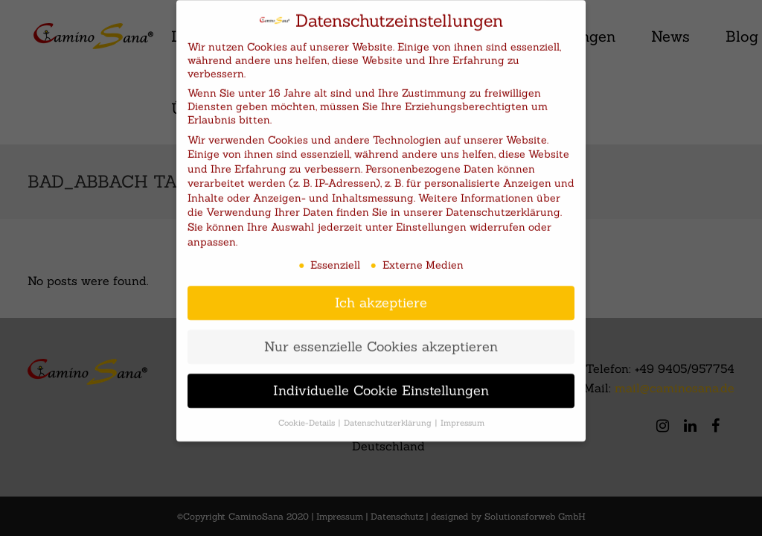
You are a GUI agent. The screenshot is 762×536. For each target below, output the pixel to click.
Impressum (462, 412)
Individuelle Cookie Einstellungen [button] (381, 380)
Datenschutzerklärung (503, 201)
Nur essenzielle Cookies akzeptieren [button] (381, 336)
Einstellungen (431, 216)
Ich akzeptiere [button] (381, 292)
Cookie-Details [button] (307, 412)
